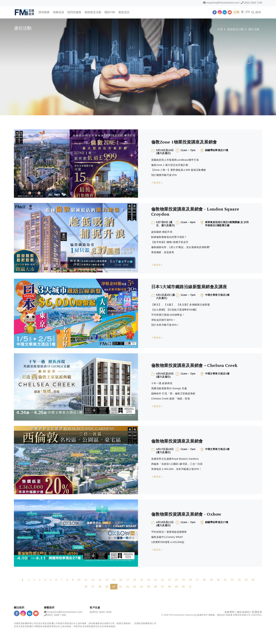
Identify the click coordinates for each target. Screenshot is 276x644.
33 (239, 579)
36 (85, 586)
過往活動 (253, 29)
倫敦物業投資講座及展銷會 (177, 441)
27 (197, 579)
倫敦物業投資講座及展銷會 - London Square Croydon (195, 211)
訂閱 (237, 12)
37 (92, 586)
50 (183, 586)
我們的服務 (74, 12)
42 (127, 586)
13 (99, 579)
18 (134, 579)
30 (218, 579)
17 (127, 579)
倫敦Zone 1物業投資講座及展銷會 (184, 142)
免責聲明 (229, 612)
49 (176, 586)
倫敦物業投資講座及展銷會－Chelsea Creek (194, 365)
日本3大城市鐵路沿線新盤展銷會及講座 (189, 286)
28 (204, 579)
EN (248, 11)
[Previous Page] (22, 580)
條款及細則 (243, 612)
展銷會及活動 (93, 12)
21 (155, 579)
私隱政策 (257, 612)
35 (253, 579)
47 (162, 586)
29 (211, 579)
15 (113, 579)
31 (225, 579)
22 (162, 579)
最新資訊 (124, 12)
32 (232, 579)
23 (169, 579)
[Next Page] (190, 586)
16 (120, 579)
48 (169, 586)
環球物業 (44, 12)
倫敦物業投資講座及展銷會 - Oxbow (186, 514)
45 (148, 586)
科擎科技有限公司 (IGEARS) (247, 615)
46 (155, 586)
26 (190, 579)
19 (141, 579)
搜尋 (256, 12)
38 (99, 586)
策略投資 (58, 12)
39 (106, 586)
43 (134, 586)
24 (176, 579)
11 (85, 579)
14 (106, 579)
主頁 (220, 29)
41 (120, 586)
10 (78, 579)
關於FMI (110, 12)
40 (113, 586)
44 (141, 586)
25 (183, 579)
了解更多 (156, 182)
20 (148, 579)
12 (93, 579)
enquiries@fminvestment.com (222, 2)
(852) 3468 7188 (253, 2)
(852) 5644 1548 (101, 612)
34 (246, 579)
